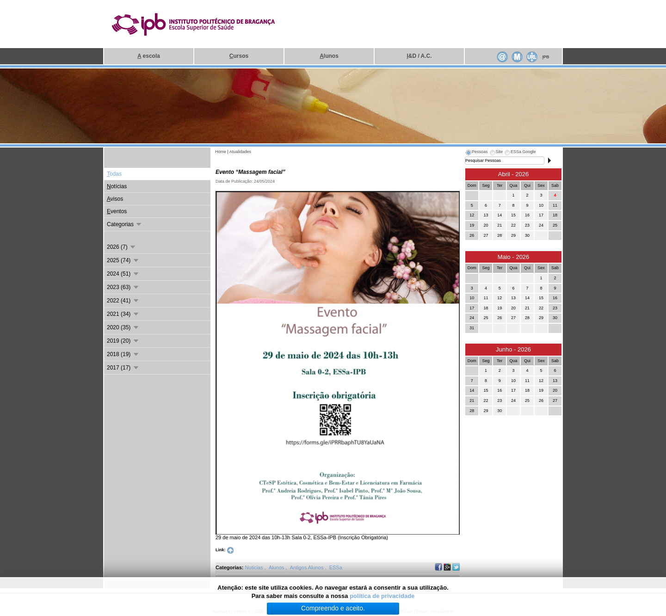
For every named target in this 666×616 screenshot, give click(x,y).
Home (220, 151)
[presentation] (476, 153)
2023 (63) (123, 287)
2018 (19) (123, 354)
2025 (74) (123, 260)
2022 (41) (123, 300)
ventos (117, 211)
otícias (117, 186)
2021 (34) (123, 314)
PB (545, 57)
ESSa (335, 567)
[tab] (476, 153)
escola (148, 56)
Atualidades (240, 151)
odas (114, 174)
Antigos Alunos (307, 567)
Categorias (124, 224)
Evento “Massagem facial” (250, 172)
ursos (238, 56)
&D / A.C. (419, 56)
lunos (329, 56)
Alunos (277, 567)
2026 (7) (121, 247)
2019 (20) (123, 341)
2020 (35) (123, 327)
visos (115, 199)
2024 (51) (123, 273)
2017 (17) (123, 367)
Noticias (255, 567)
